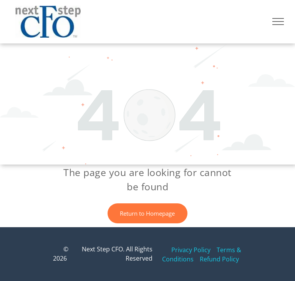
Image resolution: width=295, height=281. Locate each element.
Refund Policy (219, 259)
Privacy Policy (190, 250)
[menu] (278, 22)
